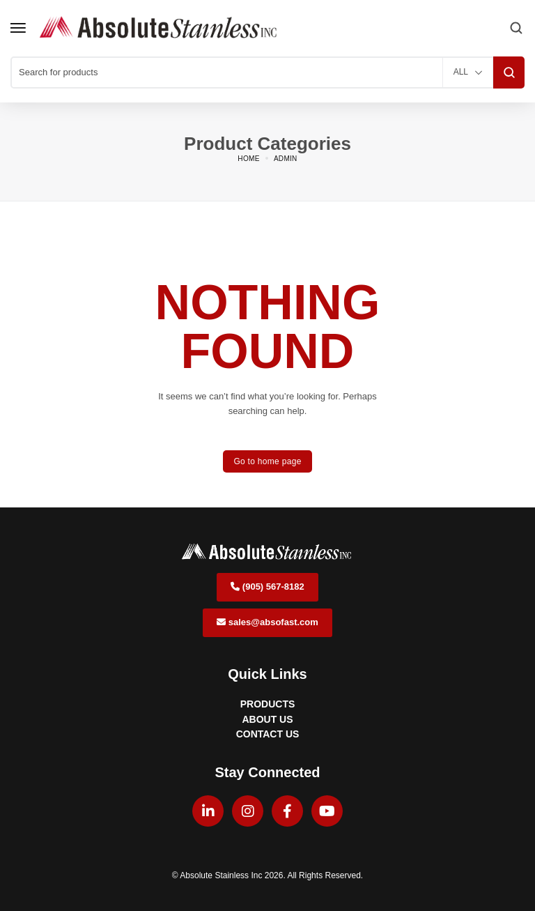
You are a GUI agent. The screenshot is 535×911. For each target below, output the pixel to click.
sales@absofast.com (267, 622)
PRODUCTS (267, 704)
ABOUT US (267, 719)
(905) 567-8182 (267, 586)
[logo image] (159, 27)
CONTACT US (268, 734)
